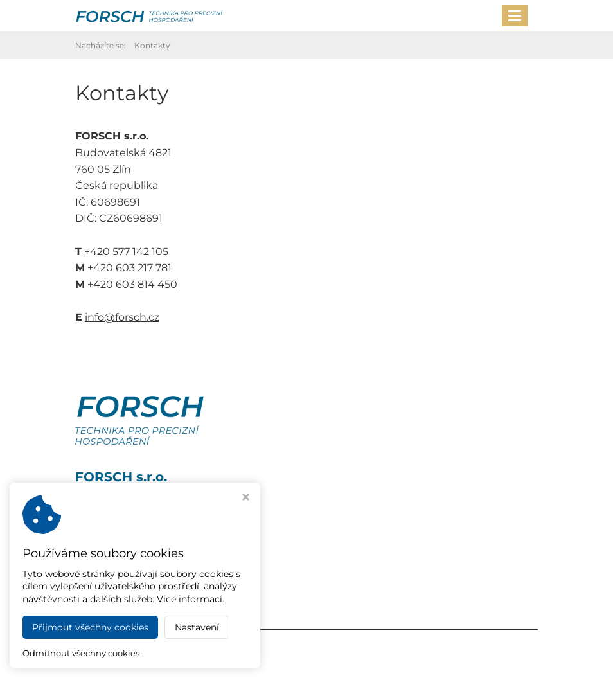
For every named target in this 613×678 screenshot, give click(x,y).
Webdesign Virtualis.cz (128, 660)
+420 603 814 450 (132, 284)
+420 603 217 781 (129, 268)
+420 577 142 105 (126, 251)
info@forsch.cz (122, 317)
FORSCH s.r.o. (191, 647)
